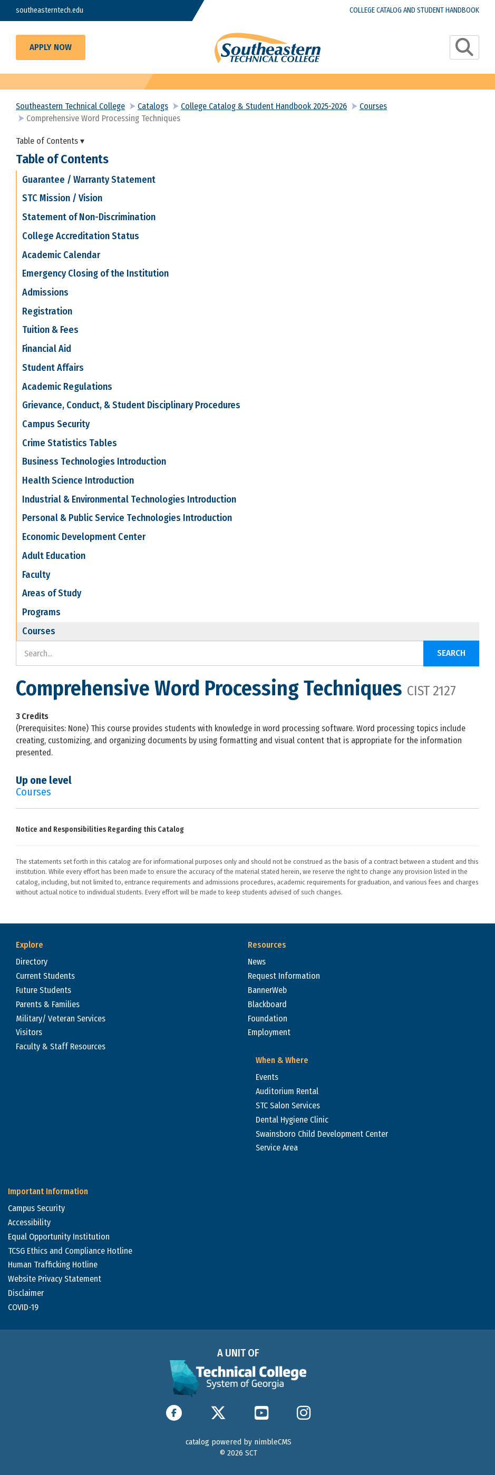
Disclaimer (26, 1293)
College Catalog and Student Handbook (414, 10)
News (257, 962)
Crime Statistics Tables (69, 443)
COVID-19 (23, 1307)
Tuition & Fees (50, 330)
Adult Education (53, 556)
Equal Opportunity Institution (59, 1237)
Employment (269, 1032)
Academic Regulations (67, 386)
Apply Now (51, 47)
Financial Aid (46, 349)
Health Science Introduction (78, 480)
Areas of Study (51, 593)
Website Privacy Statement (54, 1279)
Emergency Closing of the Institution (95, 273)
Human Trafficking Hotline (53, 1265)
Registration (47, 311)
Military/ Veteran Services (60, 1019)
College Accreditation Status (80, 236)
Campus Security (56, 424)
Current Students (45, 976)
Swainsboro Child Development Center (322, 1134)
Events (267, 1077)
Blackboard (267, 1004)
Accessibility (29, 1222)
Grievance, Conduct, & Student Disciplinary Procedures (131, 405)
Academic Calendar (61, 255)
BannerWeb (267, 990)
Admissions (45, 292)
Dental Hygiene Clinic (292, 1120)
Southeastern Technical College (70, 106)
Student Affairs (53, 367)
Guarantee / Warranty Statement (89, 179)
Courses (373, 106)
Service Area (277, 1148)
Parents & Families (48, 1004)
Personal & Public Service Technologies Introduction (127, 518)
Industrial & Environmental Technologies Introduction (129, 499)
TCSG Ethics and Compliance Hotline (70, 1251)
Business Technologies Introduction (94, 461)
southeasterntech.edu (49, 10)
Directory (31, 962)
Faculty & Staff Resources (60, 1046)
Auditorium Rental (287, 1091)
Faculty (36, 575)
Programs (41, 612)
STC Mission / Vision (62, 198)
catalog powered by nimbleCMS (239, 1442)
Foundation (267, 1019)
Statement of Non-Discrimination (89, 217)
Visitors (29, 1032)
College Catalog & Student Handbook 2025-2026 (264, 106)
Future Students (43, 990)
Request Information (284, 976)
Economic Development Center (83, 537)
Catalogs (153, 106)
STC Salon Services (288, 1105)
